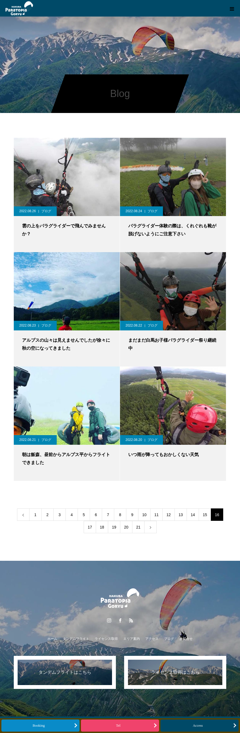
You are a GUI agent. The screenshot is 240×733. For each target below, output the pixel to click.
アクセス (152, 639)
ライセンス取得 (106, 639)
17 (90, 527)
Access (198, 725)
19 (114, 527)
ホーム (52, 639)
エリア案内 (131, 639)
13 (181, 515)
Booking (38, 725)
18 (102, 527)
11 (156, 515)
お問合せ (186, 639)
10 (144, 515)
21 (138, 527)
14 (193, 515)
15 (205, 515)
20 (126, 527)
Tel (118, 725)
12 (169, 515)
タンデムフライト (76, 639)
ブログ (46, 211)
